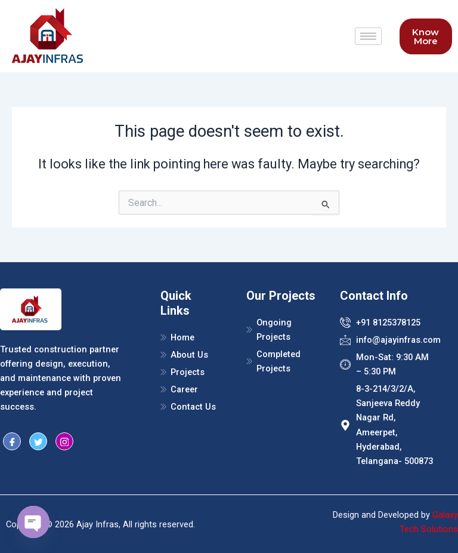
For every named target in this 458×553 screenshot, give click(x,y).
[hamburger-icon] (368, 36)
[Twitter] (38, 441)
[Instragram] (64, 441)
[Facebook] (12, 441)
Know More (425, 36)
